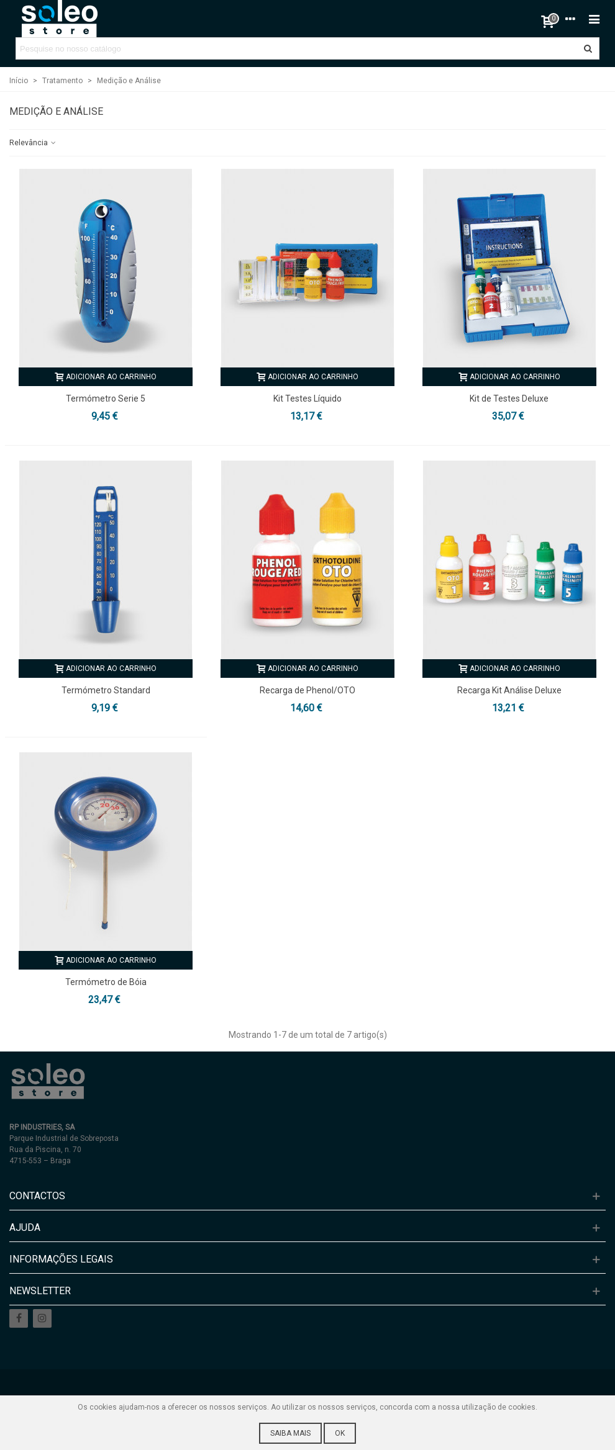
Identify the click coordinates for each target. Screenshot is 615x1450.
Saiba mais (290, 1433)
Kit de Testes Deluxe (509, 398)
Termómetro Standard (106, 690)
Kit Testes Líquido (307, 398)
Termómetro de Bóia (106, 982)
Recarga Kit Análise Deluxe (509, 690)
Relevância (33, 142)
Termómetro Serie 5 (105, 398)
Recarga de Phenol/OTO (307, 690)
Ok (340, 1433)
